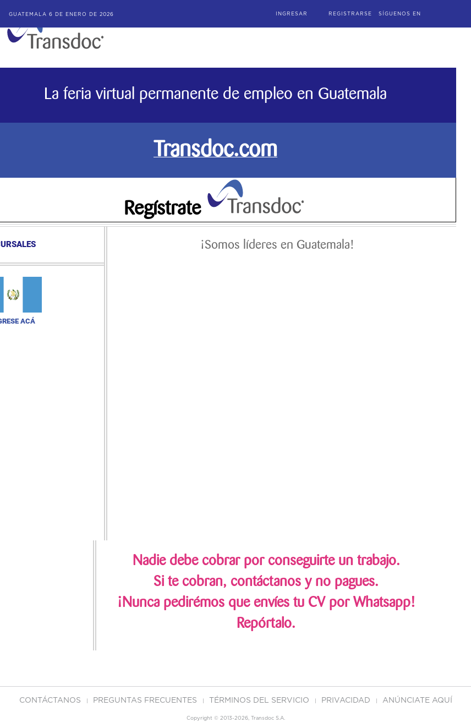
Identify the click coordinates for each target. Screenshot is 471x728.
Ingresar (292, 14)
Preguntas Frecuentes (146, 700)
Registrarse (350, 14)
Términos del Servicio (260, 700)
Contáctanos (51, 700)
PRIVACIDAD (347, 700)
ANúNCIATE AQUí (417, 700)
